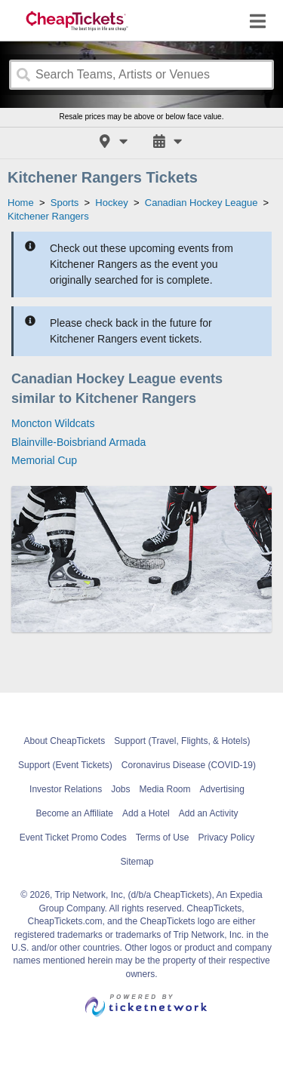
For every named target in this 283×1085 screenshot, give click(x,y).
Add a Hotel (146, 813)
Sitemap (136, 861)
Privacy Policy (226, 837)
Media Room (165, 789)
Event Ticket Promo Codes (73, 837)
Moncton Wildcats (52, 423)
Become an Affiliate (75, 813)
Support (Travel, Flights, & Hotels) (182, 741)
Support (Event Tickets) (65, 765)
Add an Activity (208, 813)
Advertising (222, 789)
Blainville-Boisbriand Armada (78, 442)
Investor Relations (65, 789)
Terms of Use (162, 837)
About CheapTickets (65, 741)
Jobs (120, 789)
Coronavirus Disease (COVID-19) (189, 765)
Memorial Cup (44, 460)
